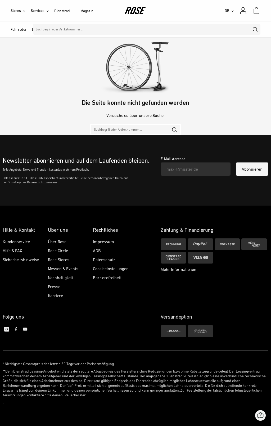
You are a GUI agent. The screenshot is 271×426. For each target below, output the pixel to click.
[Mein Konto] (243, 11)
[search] (255, 29)
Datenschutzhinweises (42, 182)
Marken (129, 29)
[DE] (229, 11)
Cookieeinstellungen (110, 268)
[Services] (42, 11)
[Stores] (21, 11)
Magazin (86, 11)
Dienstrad (62, 11)
